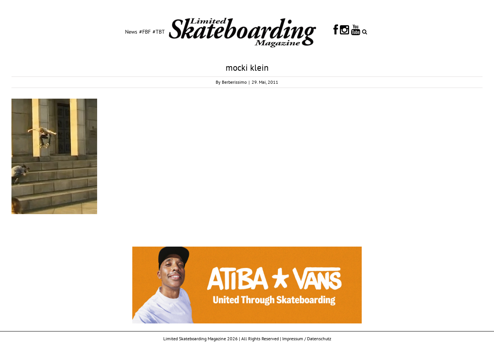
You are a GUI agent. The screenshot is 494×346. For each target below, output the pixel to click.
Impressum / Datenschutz (306, 338)
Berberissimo (234, 82)
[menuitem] (131, 31)
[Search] (364, 31)
